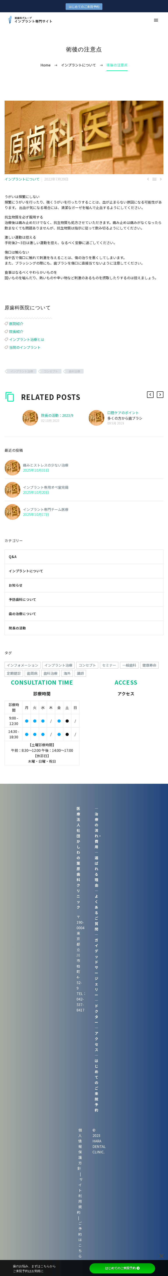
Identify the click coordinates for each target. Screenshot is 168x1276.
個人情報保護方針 (79, 1149)
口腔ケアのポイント (123, 412)
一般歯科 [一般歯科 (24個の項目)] (129, 665)
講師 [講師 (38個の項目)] (80, 673)
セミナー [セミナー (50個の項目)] (109, 665)
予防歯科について (22, 599)
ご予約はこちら (80, 1240)
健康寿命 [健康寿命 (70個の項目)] (149, 665)
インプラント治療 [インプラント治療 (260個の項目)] (58, 665)
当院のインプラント (25, 347)
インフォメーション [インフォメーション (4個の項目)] (22, 665)
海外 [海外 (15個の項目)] (67, 673)
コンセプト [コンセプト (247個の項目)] (87, 665)
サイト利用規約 (80, 1196)
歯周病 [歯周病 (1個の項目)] (32, 673)
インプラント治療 (21, 371)
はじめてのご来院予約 (84, 6)
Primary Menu (156, 20)
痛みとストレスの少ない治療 (45, 465)
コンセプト (51, 371)
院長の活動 (17, 628)
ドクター (96, 1014)
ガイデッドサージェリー (96, 967)
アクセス (96, 1041)
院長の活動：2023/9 (57, 415)
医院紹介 (16, 323)
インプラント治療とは (26, 339)
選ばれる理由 (96, 871)
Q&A (12, 556)
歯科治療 (74, 371)
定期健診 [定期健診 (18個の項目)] (14, 673)
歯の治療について (22, 613)
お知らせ (16, 585)
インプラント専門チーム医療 (45, 509)
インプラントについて (22, 179)
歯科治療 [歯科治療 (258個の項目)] (51, 673)
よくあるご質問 (96, 912)
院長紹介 (16, 331)
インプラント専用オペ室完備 (45, 487)
